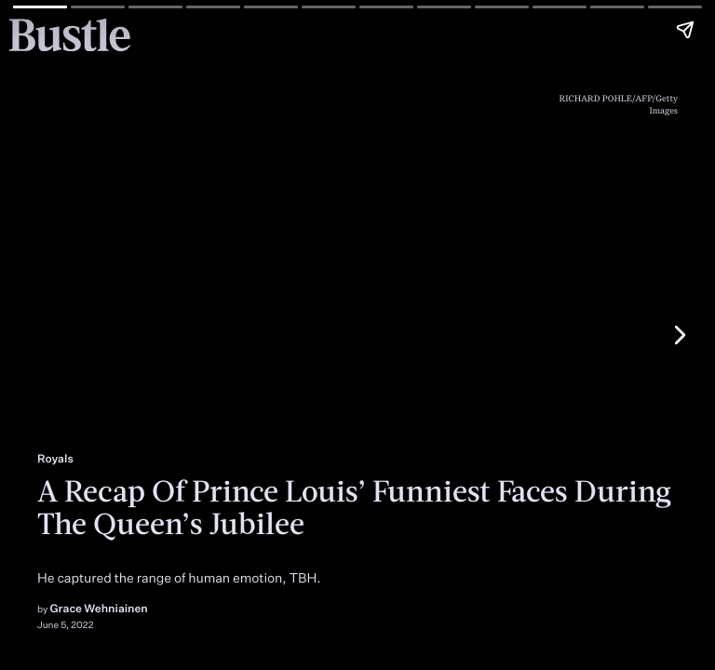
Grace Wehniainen (99, 608)
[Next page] (679, 335)
